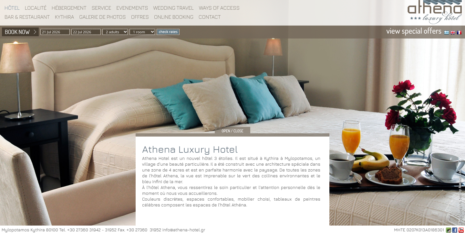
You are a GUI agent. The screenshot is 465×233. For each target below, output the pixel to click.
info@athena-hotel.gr (183, 229)
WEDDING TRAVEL (173, 8)
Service (101, 8)
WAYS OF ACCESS (219, 8)
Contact (210, 17)
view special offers (414, 31)
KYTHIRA (64, 17)
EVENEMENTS (132, 8)
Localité (35, 8)
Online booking (173, 17)
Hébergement (69, 8)
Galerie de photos (102, 17)
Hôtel (12, 8)
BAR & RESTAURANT (27, 17)
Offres (140, 17)
